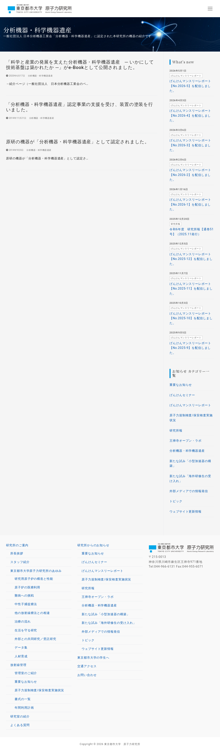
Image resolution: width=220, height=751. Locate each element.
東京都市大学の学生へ (93, 657)
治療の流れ (23, 621)
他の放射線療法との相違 (32, 613)
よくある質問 (19, 725)
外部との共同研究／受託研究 (35, 639)
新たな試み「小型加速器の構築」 (190, 463)
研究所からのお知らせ (93, 545)
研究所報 (176, 430)
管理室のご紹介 (26, 673)
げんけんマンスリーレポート (190, 405)
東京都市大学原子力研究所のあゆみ (36, 570)
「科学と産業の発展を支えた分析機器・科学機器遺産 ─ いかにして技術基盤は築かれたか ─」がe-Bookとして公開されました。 (80, 65)
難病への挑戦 (24, 595)
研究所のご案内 (17, 545)
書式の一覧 (23, 699)
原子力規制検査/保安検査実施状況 (191, 418)
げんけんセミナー (182, 395)
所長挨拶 (16, 553)
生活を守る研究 (26, 630)
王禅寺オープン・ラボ (186, 440)
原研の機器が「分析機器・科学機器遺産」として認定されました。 (77, 141)
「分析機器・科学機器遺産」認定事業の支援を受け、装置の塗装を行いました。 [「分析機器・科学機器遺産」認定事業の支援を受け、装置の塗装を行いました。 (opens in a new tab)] (79, 107)
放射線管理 (18, 665)
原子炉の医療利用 (28, 587)
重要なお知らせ (181, 384)
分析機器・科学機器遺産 (39, 76)
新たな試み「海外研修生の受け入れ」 (190, 478)
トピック (176, 501)
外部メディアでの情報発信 (189, 491)
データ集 (21, 647)
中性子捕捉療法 (26, 604)
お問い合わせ (86, 675)
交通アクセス (86, 666)
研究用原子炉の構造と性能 (34, 578)
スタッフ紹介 (19, 562)
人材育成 (21, 656)
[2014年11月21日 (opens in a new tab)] (16, 118)
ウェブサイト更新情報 (186, 511)
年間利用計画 (24, 707)
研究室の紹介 (19, 716)
